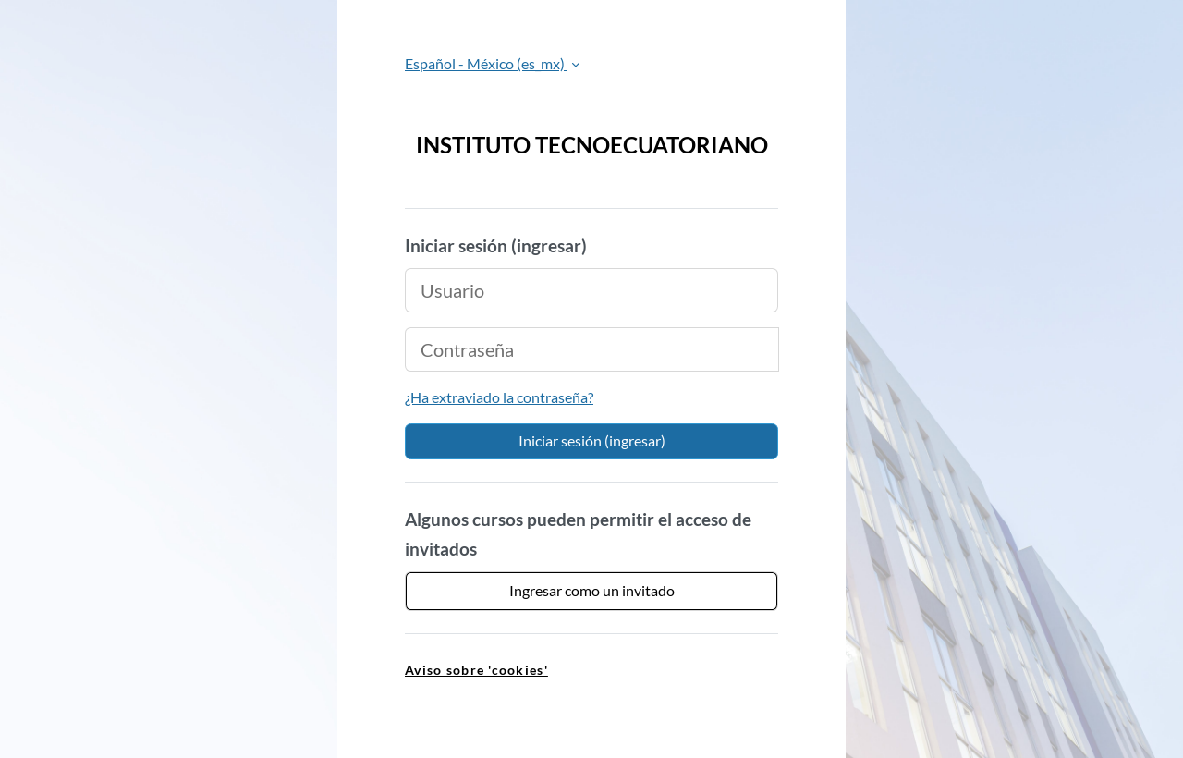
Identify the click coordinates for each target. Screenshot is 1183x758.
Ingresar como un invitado (592, 590)
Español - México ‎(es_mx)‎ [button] (486, 63)
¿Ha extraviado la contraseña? (499, 397)
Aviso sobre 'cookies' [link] (476, 670)
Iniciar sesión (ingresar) (591, 440)
